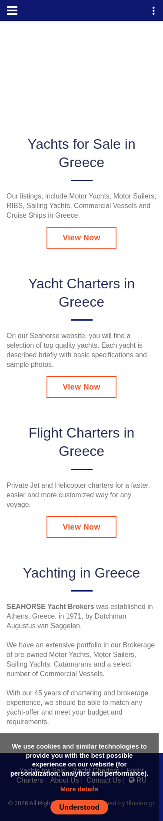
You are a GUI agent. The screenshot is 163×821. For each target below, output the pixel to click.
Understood (79, 807)
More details (79, 789)
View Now (81, 237)
